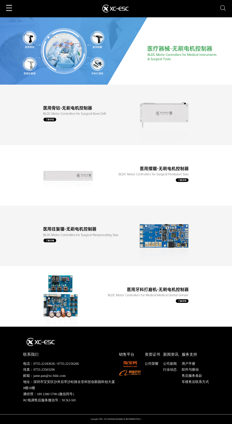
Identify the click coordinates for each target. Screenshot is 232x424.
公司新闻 (170, 363)
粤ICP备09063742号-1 (133, 419)
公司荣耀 (151, 363)
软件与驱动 (190, 369)
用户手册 (188, 363)
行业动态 (170, 369)
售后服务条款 (192, 375)
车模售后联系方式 (195, 382)
